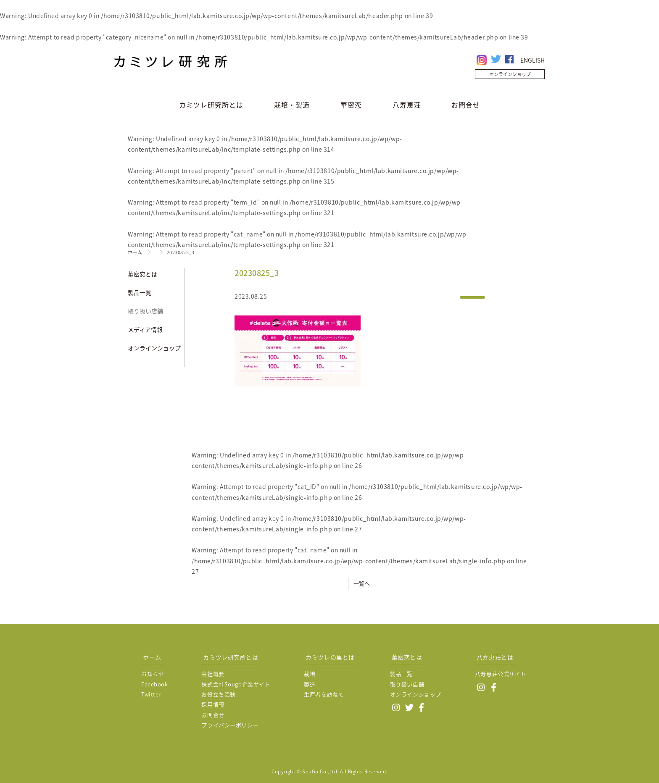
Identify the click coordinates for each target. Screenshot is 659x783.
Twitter (151, 694)
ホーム (135, 252)
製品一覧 (139, 292)
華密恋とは (142, 274)
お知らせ (152, 674)
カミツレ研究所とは (211, 105)
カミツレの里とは (330, 657)
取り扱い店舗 (145, 311)
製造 (309, 684)
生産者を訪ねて (324, 694)
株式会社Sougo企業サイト (235, 684)
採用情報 (212, 704)
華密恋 (351, 105)
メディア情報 (145, 329)
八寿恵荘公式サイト (500, 674)
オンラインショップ (510, 74)
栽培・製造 (292, 105)
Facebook (154, 684)
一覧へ (361, 583)
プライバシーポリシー (229, 725)
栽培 (309, 674)
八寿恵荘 (407, 105)
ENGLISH (532, 60)
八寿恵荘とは (495, 657)
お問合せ (465, 105)
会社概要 (212, 674)
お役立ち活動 (218, 694)
